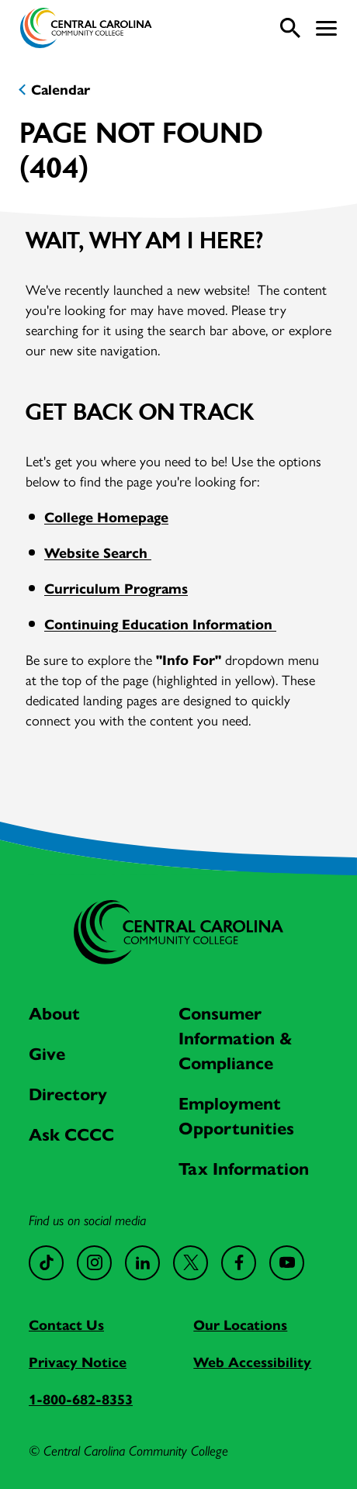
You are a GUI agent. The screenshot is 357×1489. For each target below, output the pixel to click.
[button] (326, 28)
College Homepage (106, 516)
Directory (68, 1093)
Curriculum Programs (116, 587)
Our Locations (240, 1324)
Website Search (97, 552)
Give (47, 1053)
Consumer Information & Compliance (235, 1037)
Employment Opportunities (236, 1115)
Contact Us (66, 1324)
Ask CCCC (71, 1133)
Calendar (60, 89)
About (54, 1012)
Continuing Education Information (160, 623)
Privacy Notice (78, 1361)
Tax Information (243, 1167)
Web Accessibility (252, 1361)
